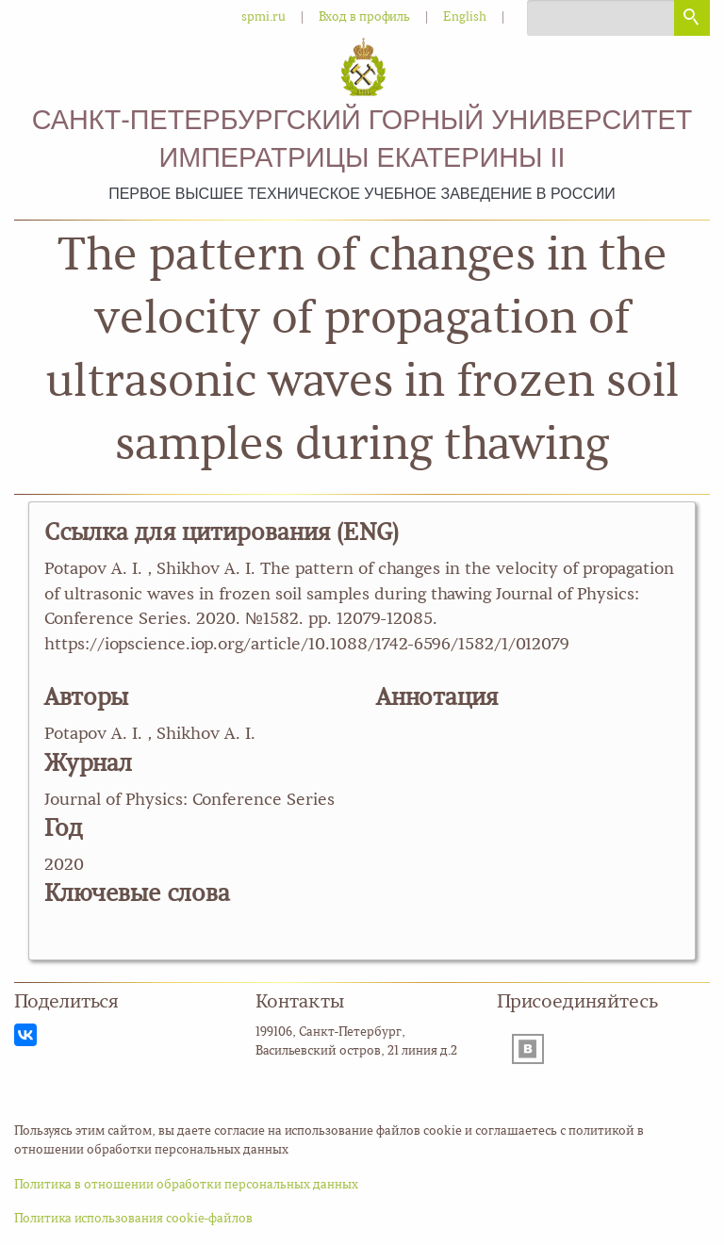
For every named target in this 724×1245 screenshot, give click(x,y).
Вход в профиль (364, 17)
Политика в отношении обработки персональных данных (186, 1185)
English (464, 17)
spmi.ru (263, 17)
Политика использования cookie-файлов (133, 1219)
